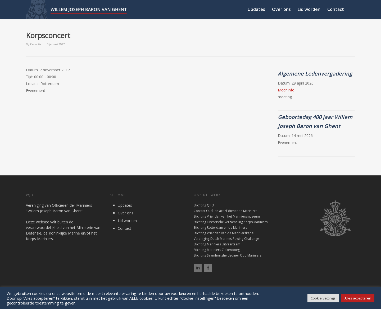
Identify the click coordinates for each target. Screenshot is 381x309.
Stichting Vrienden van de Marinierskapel (224, 233)
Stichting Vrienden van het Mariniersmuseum (227, 216)
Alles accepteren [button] (357, 298)
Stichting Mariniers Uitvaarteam (217, 244)
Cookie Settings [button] (323, 298)
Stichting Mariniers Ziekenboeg (217, 250)
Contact (335, 9)
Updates (256, 9)
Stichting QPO (204, 205)
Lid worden (309, 9)
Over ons (281, 9)
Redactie (35, 44)
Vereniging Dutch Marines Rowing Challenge (226, 238)
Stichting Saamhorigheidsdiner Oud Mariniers (227, 255)
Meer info (286, 89)
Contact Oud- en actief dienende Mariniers (225, 211)
